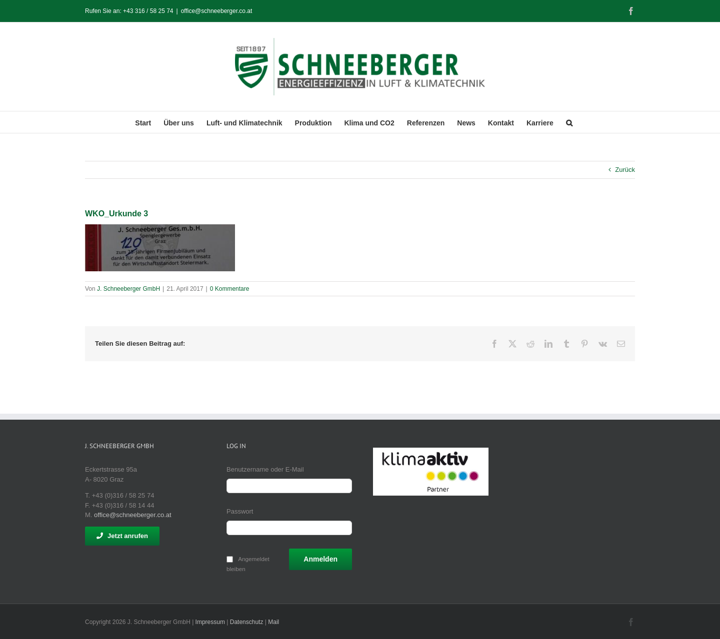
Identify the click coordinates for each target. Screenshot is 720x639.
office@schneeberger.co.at (216, 10)
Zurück (625, 169)
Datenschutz (247, 622)
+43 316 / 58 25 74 (148, 10)
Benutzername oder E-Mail (265, 469)
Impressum (210, 622)
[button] (569, 122)
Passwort (239, 511)
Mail (273, 622)
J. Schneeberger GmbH (128, 288)
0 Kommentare (230, 288)
